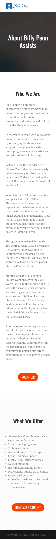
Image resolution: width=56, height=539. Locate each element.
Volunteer (28, 377)
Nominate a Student (28, 507)
